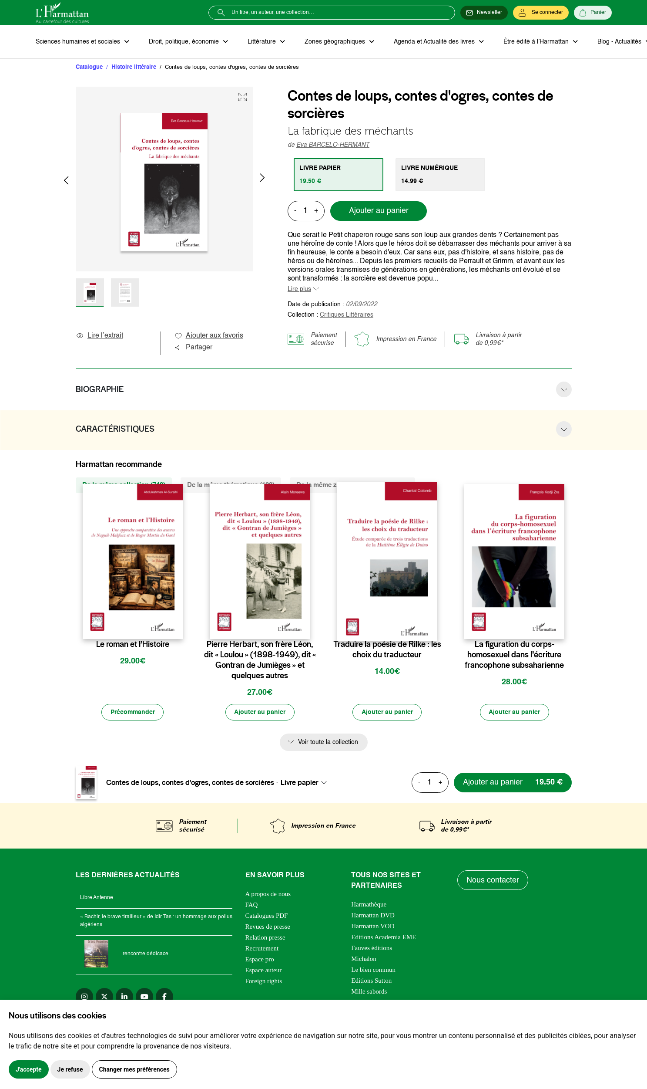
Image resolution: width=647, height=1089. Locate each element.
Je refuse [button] (70, 1069)
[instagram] (84, 997)
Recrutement (262, 948)
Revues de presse (267, 926)
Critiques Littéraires (346, 315)
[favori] (177, 627)
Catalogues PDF (266, 916)
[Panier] (593, 13)
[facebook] (164, 997)
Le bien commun (373, 970)
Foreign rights (263, 981)
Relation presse (265, 937)
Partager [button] (193, 347)
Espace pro (259, 959)
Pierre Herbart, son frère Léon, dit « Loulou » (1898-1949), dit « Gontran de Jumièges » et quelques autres (260, 660)
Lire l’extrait (99, 335)
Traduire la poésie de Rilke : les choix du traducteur (387, 649)
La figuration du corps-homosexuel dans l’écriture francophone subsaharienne (514, 654)
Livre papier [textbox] (299, 783)
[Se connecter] (541, 13)
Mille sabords (369, 991)
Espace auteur (263, 970)
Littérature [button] (262, 42)
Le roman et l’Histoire (132, 644)
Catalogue (89, 67)
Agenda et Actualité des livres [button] (433, 42)
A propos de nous (268, 894)
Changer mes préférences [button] (134, 1069)
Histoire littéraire (133, 67)
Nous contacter (492, 881)
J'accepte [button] (29, 1069)
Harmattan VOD (372, 926)
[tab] (339, 174)
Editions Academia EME (383, 937)
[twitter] (104, 997)
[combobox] (306, 782)
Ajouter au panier (379, 211)
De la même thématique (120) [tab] (231, 485)
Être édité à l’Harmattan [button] (534, 42)
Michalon (363, 959)
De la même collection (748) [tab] (123, 485)
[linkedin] (124, 997)
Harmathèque (368, 904)
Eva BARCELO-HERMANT (332, 145)
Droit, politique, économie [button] (184, 42)
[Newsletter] (484, 13)
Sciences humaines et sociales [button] (79, 42)
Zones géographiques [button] (334, 42)
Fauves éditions (371, 948)
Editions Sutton (371, 980)
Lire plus (299, 289)
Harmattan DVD (373, 915)
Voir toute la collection (328, 743)
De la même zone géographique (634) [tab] (352, 485)
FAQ (251, 905)
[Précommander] (132, 712)
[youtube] (144, 997)
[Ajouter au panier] (260, 712)
